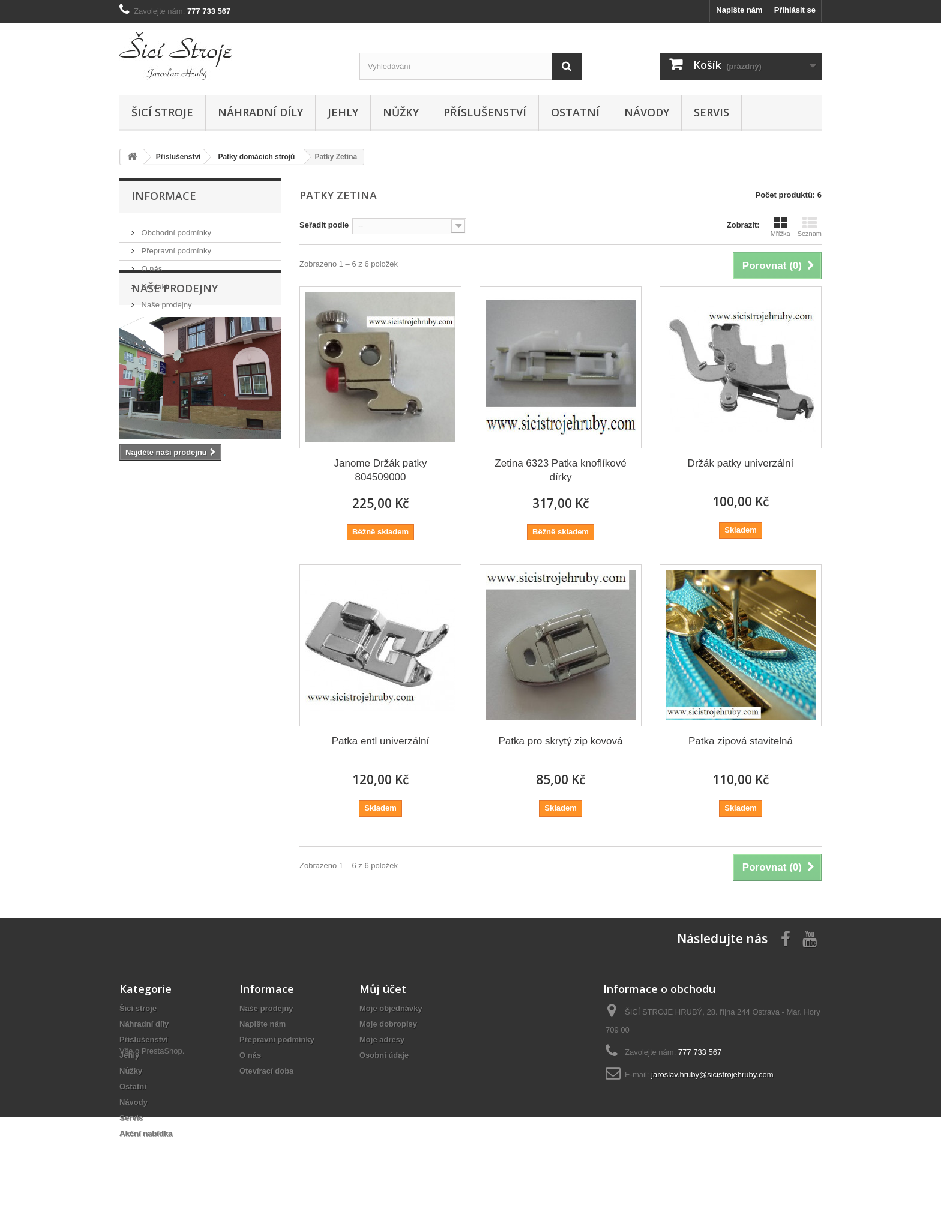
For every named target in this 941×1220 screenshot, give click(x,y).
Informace (163, 196)
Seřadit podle (324, 224)
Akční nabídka (145, 1133)
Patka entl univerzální (381, 741)
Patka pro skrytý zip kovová (561, 741)
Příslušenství (484, 112)
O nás (150, 263)
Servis (711, 112)
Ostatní (575, 112)
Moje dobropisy (388, 1023)
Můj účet (382, 989)
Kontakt (153, 281)
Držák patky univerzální (741, 463)
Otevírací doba (266, 1070)
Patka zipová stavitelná (740, 741)
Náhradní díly (260, 112)
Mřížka (780, 226)
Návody (646, 112)
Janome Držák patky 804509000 (380, 470)
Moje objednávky (390, 1008)
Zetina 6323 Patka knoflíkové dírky (560, 470)
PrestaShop (162, 1154)
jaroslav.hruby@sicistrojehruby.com (712, 1074)
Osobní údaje (384, 1055)
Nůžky (401, 112)
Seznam (810, 226)
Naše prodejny (165, 299)
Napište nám (739, 9)
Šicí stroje (162, 112)
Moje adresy (381, 1039)
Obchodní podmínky (175, 227)
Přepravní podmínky (175, 245)
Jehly (343, 112)
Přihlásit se (795, 9)
